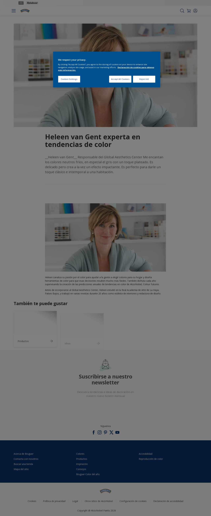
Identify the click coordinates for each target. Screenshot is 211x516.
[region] (106, 69)
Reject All (144, 79)
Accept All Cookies (120, 79)
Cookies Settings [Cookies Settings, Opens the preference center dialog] (69, 79)
